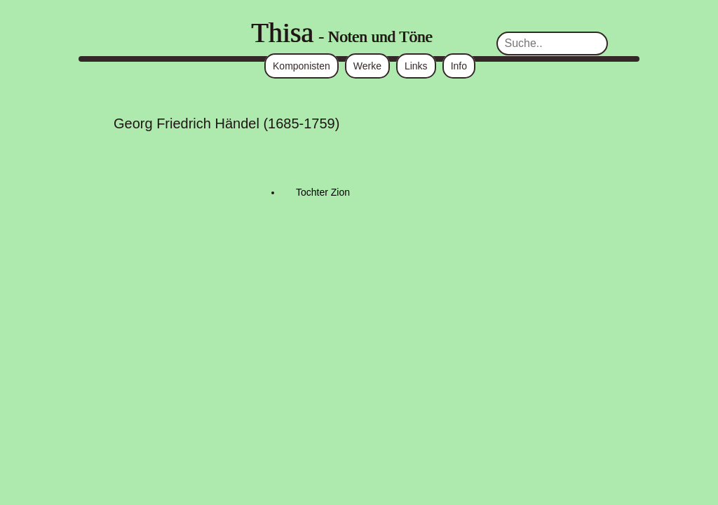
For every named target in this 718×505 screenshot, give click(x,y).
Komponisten (301, 66)
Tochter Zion (323, 192)
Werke (367, 66)
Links (416, 66)
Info (459, 66)
